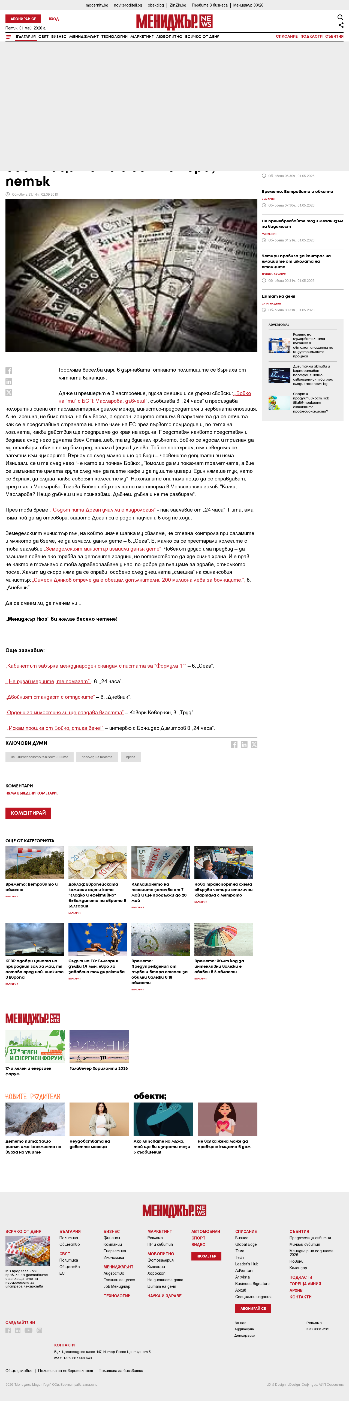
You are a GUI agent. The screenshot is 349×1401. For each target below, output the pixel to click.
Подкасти (311, 36)
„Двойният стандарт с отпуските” (50, 697)
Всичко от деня (202, 36)
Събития (334, 36)
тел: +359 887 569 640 (73, 1358)
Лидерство (114, 1273)
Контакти (301, 1297)
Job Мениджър (117, 1286)
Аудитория (244, 1329)
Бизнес (59, 36)
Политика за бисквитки (121, 1371)
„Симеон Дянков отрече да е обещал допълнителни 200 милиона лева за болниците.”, (138, 579)
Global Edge (246, 1244)
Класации (156, 1267)
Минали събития (305, 1244)
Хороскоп (157, 1273)
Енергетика (115, 1251)
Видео (198, 1244)
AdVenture (244, 1270)
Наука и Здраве (165, 1296)
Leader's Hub (246, 1264)
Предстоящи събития (310, 1238)
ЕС (62, 1273)
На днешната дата (165, 1280)
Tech (239, 1257)
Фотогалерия (161, 1260)
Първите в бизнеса (210, 5)
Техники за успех (119, 1280)
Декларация (244, 1335)
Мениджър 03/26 (248, 5)
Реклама (155, 1238)
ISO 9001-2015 (318, 1329)
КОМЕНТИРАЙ (28, 813)
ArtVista (242, 1277)
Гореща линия (305, 1284)
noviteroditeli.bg (128, 5)
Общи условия (18, 1371)
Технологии (114, 36)
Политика (68, 1238)
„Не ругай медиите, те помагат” (48, 681)
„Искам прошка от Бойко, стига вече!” (55, 728)
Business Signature (252, 1284)
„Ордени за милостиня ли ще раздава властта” (64, 712)
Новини (296, 1261)
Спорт (198, 1238)
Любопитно (169, 36)
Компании (113, 1244)
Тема (239, 1251)
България (26, 36)
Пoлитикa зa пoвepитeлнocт (65, 1371)
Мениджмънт (84, 36)
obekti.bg (156, 5)
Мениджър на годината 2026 (311, 1253)
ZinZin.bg (178, 5)
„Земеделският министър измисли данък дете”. (104, 548)
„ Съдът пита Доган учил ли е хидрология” (103, 509)
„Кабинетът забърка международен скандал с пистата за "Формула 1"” (95, 665)
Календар (298, 1268)
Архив (240, 1290)
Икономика (114, 1257)
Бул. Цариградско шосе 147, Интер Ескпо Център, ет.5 (102, 1352)
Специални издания (253, 1297)
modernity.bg (97, 5)
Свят (43, 36)
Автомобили (205, 1231)
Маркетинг (142, 36)
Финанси (112, 1238)
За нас (240, 1323)
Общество (69, 1244)
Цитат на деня (162, 1286)
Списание (287, 36)
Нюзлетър (206, 1256)
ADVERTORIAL (279, 325)
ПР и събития (160, 1244)
